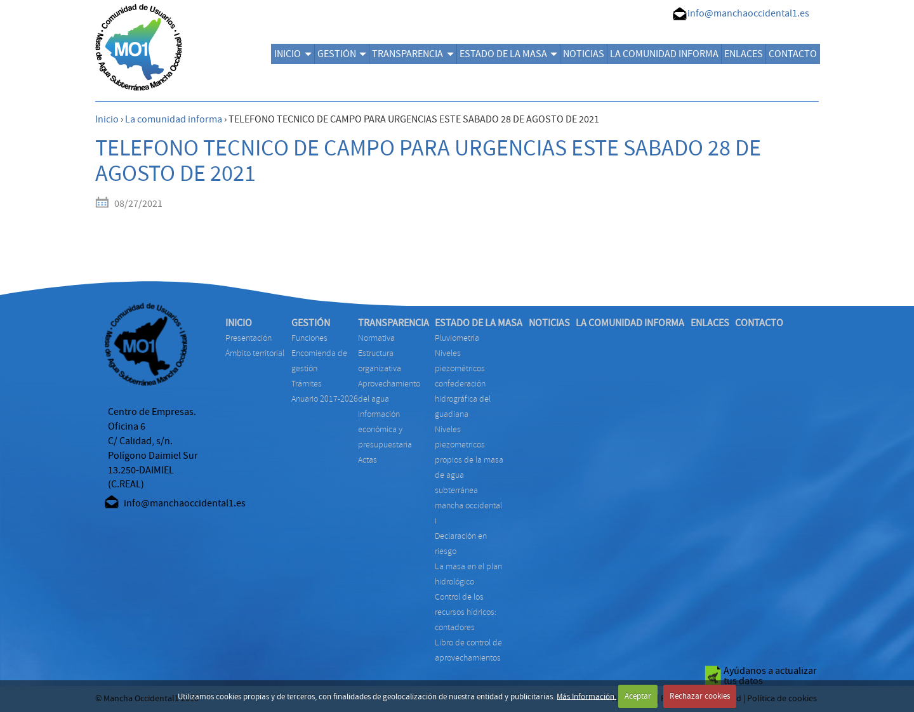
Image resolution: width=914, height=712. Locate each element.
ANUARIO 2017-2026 (324, 398)
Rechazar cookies (700, 696)
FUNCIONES (309, 338)
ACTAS (367, 459)
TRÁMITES (306, 383)
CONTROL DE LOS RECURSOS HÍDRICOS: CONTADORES (465, 612)
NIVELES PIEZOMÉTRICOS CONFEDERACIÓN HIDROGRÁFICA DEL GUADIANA (463, 383)
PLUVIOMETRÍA (457, 338)
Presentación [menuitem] (248, 338)
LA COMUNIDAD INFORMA (664, 54)
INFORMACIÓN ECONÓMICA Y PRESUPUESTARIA (385, 429)
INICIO (292, 54)
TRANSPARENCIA (412, 54)
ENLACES (743, 54)
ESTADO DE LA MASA (508, 54)
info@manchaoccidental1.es (748, 13)
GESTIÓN (341, 54)
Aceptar (638, 696)
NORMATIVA (376, 338)
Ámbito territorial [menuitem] (254, 353)
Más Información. (586, 696)
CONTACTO (793, 54)
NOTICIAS (583, 54)
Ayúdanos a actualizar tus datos (770, 676)
